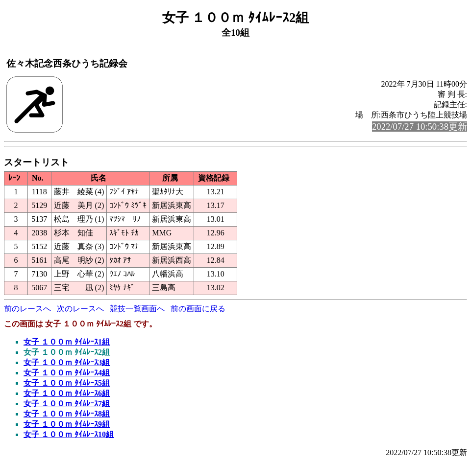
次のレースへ (80, 308)
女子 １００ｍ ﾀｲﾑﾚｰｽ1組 (67, 342)
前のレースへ (27, 308)
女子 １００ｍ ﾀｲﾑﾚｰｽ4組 (67, 373)
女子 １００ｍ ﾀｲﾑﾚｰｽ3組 (67, 362)
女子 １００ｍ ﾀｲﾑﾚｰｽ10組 (69, 434)
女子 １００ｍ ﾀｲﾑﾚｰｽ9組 (67, 424)
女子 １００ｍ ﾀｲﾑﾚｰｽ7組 (67, 403)
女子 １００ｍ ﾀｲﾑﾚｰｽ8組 (67, 414)
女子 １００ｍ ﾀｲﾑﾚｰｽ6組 (67, 393)
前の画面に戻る (198, 308)
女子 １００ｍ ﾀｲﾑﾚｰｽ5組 (67, 383)
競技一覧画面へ (137, 308)
